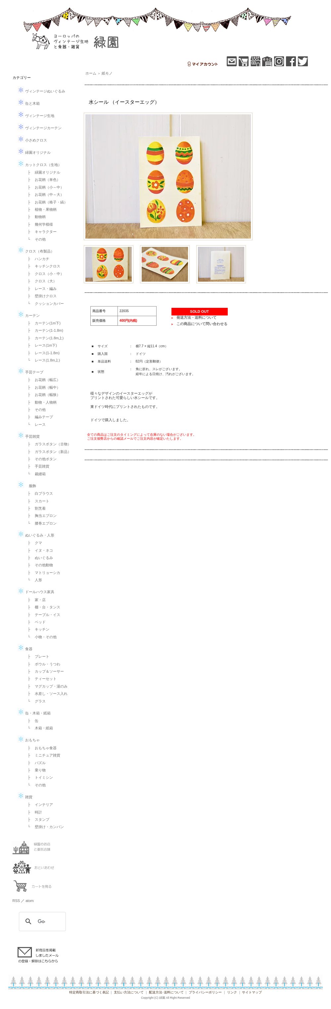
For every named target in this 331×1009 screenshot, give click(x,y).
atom (29, 901)
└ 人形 (33, 580)
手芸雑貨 (29, 436)
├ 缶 (31, 721)
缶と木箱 (29, 103)
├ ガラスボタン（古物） (47, 444)
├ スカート (37, 501)
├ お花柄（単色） (42, 180)
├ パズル (35, 763)
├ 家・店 (35, 600)
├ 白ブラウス (38, 493)
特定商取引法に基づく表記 (89, 992)
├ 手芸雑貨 (37, 466)
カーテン (29, 315)
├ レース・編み (40, 289)
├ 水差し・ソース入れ (46, 694)
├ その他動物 (38, 565)
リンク (232, 992)
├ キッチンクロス (42, 266)
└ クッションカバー (44, 304)
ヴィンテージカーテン (40, 128)
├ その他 (35, 410)
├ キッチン (37, 629)
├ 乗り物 (35, 770)
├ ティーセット (40, 679)
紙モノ (107, 73)
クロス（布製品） (36, 251)
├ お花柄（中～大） (44, 194)
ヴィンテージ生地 (36, 116)
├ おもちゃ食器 (40, 748)
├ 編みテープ (38, 417)
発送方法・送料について (196, 317)
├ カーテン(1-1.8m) (43, 330)
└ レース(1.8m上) (42, 360)
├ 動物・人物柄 (40, 402)
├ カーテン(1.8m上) (44, 338)
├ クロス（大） (40, 281)
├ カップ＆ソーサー (44, 671)
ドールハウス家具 (36, 592)
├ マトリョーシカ (42, 573)
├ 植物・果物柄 (40, 209)
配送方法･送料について (166, 992)
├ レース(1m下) (40, 345)
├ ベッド (35, 622)
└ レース (35, 424)
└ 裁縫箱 (35, 474)
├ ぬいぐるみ (38, 558)
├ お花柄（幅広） (42, 380)
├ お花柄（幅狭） (42, 395)
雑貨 (25, 797)
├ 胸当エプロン (40, 516)
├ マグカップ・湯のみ (46, 686)
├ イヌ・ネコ (38, 550)
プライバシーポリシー (205, 992)
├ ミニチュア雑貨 (42, 755)
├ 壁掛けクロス (40, 296)
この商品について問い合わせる (201, 324)
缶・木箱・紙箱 (34, 713)
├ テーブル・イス (42, 615)
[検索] (41, 921)
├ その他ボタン (40, 459)
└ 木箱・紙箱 (38, 728)
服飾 (27, 486)
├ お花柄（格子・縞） (46, 202)
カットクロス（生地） (40, 165)
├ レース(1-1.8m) (42, 353)
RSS (16, 901)
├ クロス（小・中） (44, 274)
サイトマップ (252, 992)
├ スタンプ (37, 819)
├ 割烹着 (35, 508)
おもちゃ (29, 740)
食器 (25, 649)
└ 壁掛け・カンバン (44, 827)
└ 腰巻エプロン (40, 523)
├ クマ (33, 543)
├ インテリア (38, 805)
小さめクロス (32, 140)
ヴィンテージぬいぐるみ (41, 91)
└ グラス (35, 701)
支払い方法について (129, 992)
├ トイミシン (38, 777)
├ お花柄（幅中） (42, 387)
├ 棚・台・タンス (42, 607)
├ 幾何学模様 (38, 224)
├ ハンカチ (37, 259)
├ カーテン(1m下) (42, 323)
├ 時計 (33, 812)
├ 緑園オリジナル (42, 172)
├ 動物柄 (35, 217)
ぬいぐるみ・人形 (36, 535)
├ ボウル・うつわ (42, 664)
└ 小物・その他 (40, 637)
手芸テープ (30, 372)
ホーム (90, 73)
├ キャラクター (40, 232)
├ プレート (37, 656)
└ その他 (35, 239)
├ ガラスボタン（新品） (47, 452)
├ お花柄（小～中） (44, 187)
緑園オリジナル (34, 152)
